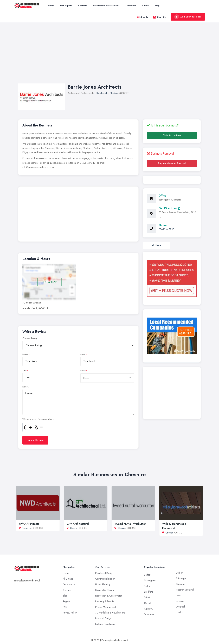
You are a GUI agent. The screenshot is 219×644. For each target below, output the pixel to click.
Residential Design (104, 573)
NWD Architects (29, 524)
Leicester (180, 601)
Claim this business (172, 135)
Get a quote (66, 5)
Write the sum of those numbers (38, 419)
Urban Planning (103, 584)
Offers (145, 5)
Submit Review (35, 440)
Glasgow (180, 584)
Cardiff (147, 603)
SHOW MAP (49, 282)
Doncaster (149, 614)
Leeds (178, 595)
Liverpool (180, 606)
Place (83, 370)
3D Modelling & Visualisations (110, 612)
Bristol (147, 597)
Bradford (148, 591)
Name (25, 354)
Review (25, 386)
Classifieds (131, 5)
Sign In (143, 17)
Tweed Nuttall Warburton (130, 524)
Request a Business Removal (172, 163)
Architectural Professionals (106, 5)
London (179, 612)
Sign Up (159, 17)
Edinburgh (181, 578)
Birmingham (150, 580)
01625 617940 (166, 229)
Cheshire (114, 93)
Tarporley (26, 528)
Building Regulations (105, 624)
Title (24, 370)
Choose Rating (29, 338)
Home (51, 5)
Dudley (179, 572)
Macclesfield (102, 93)
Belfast (147, 574)
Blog (157, 5)
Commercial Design (105, 578)
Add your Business (187, 16)
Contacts (82, 5)
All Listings (68, 578)
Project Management (105, 607)
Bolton (147, 586)
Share (156, 245)
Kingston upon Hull (185, 589)
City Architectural (78, 524)
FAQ (65, 607)
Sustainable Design (104, 590)
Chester (73, 528)
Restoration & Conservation (108, 595)
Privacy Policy (70, 612)
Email (82, 354)
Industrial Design (103, 618)
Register (67, 601)
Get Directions (169, 208)
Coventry (148, 608)
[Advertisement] (109, 56)
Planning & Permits (104, 601)
